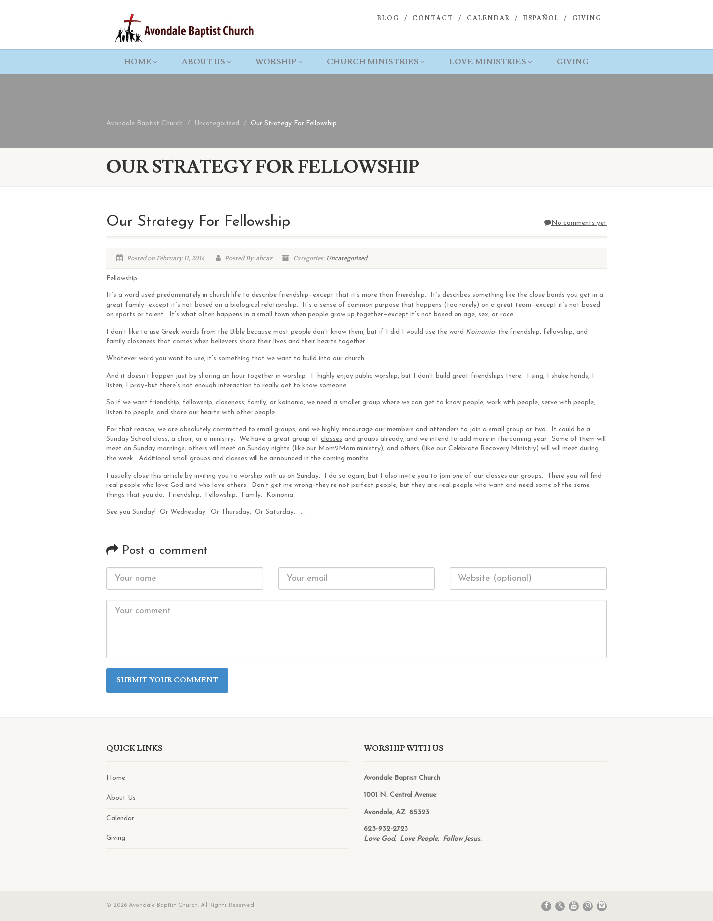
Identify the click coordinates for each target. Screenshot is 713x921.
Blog (388, 18)
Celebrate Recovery (478, 448)
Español (541, 18)
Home (140, 62)
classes (331, 439)
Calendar (488, 18)
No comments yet (575, 223)
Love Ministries (490, 62)
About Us (206, 62)
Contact (433, 18)
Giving (587, 18)
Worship (278, 62)
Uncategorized (346, 258)
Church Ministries (375, 62)
